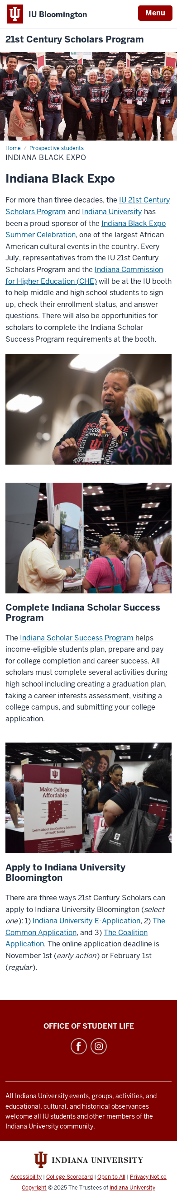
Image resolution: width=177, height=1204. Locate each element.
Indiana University (112, 211)
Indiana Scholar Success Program (77, 638)
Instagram (99, 1046)
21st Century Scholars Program (74, 39)
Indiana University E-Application (86, 921)
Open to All (111, 1176)
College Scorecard (69, 1176)
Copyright (34, 1187)
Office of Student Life (88, 1026)
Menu (155, 13)
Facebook (79, 1046)
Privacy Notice (148, 1176)
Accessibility (26, 1176)
